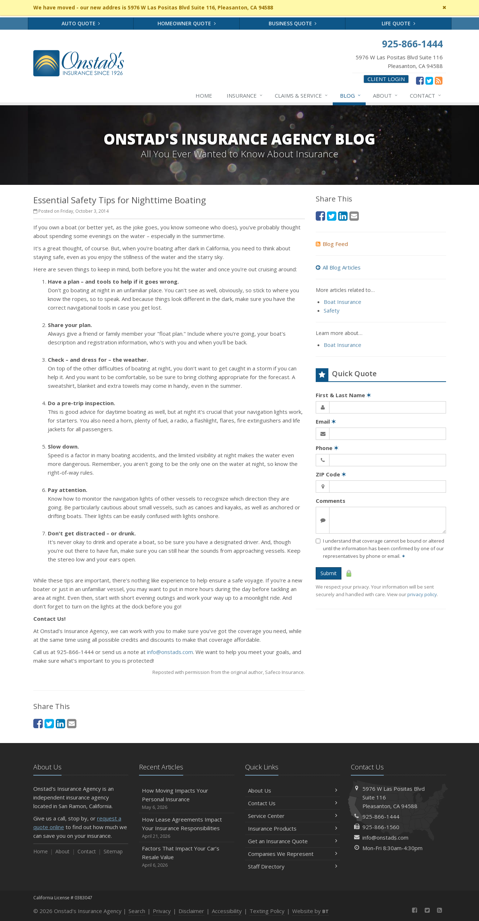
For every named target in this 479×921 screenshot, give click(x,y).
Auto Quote (81, 23)
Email (326, 421)
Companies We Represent (292, 853)
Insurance (245, 95)
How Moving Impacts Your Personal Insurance (186, 799)
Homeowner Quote (186, 23)
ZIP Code (331, 474)
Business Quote (293, 23)
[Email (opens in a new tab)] (71, 723)
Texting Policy (267, 910)
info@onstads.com (170, 651)
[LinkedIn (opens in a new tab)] (60, 723)
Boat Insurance (342, 301)
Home (204, 95)
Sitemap (113, 851)
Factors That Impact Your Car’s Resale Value (186, 857)
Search (137, 910)
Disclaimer (191, 910)
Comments (330, 500)
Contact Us (292, 803)
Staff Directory (292, 866)
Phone (327, 447)
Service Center (292, 815)
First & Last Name (343, 395)
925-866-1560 (380, 827)
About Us (292, 790)
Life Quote (398, 23)
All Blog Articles (338, 267)
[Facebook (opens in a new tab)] (420, 80)
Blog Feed (332, 243)
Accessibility (227, 910)
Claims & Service (301, 95)
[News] (438, 80)
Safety (332, 310)
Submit (328, 573)
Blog (350, 95)
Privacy (162, 910)
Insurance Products (292, 828)
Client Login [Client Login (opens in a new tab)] (386, 78)
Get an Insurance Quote (292, 841)
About (385, 95)
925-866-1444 (380, 816)
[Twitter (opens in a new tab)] (429, 80)
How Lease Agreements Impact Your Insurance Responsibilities (186, 828)
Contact (426, 95)
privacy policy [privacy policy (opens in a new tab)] (422, 594)
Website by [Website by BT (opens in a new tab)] (310, 910)
